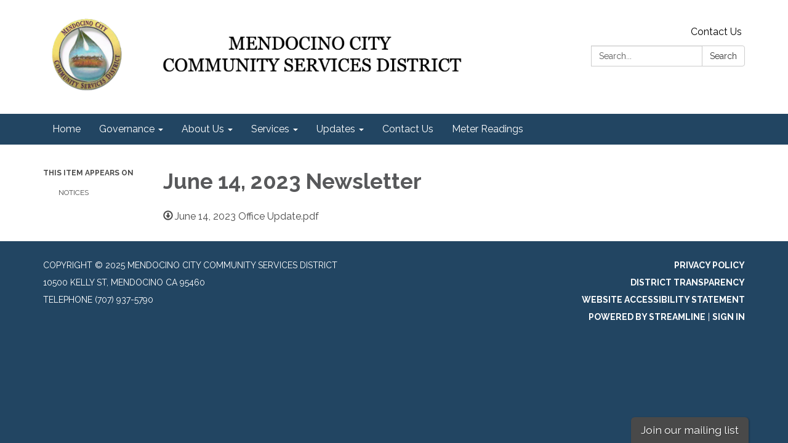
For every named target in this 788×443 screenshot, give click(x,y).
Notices (73, 192)
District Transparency (687, 282)
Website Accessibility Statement (663, 300)
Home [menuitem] (66, 129)
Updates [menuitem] (335, 129)
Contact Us (716, 32)
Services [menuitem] (270, 129)
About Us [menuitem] (203, 129)
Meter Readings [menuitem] (487, 129)
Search (723, 56)
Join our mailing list (690, 429)
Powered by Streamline (647, 317)
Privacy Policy (709, 265)
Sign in (728, 317)
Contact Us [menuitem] (407, 129)
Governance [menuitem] (127, 129)
